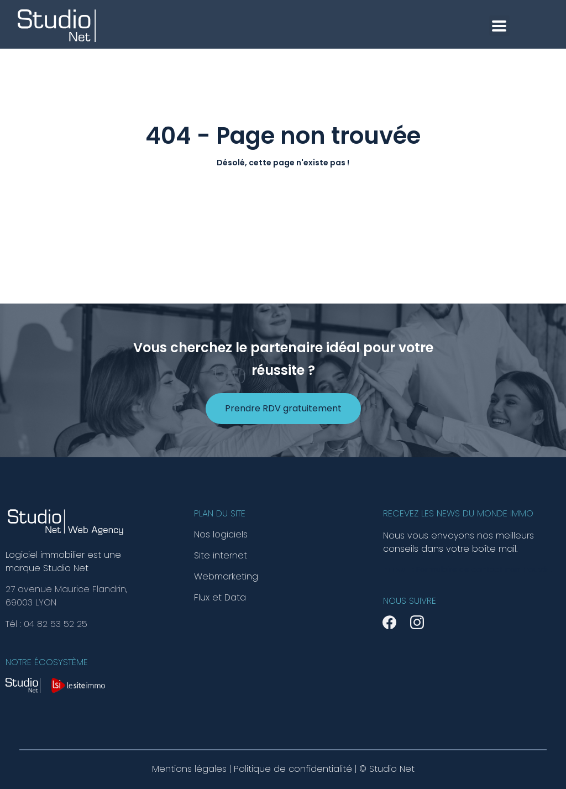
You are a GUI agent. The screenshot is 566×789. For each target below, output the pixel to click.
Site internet (220, 555)
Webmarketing (226, 576)
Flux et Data (220, 597)
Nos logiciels (221, 534)
